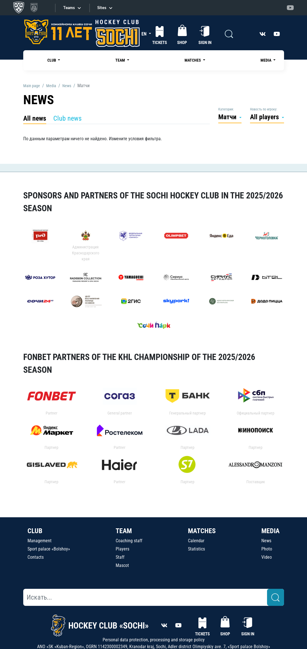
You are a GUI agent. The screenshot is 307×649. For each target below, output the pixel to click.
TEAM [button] (120, 60)
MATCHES (202, 531)
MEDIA (270, 531)
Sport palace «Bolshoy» (48, 549)
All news (34, 118)
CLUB (34, 531)
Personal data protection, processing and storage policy (154, 639)
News (266, 540)
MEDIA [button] (266, 60)
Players (122, 549)
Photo (266, 549)
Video (266, 557)
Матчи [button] (228, 117)
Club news (67, 118)
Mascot (122, 565)
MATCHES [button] (193, 60)
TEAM (124, 531)
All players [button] (265, 117)
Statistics (196, 549)
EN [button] (144, 34)
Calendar (196, 540)
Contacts (35, 557)
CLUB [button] (52, 60)
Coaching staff (129, 540)
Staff (120, 557)
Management (39, 540)
